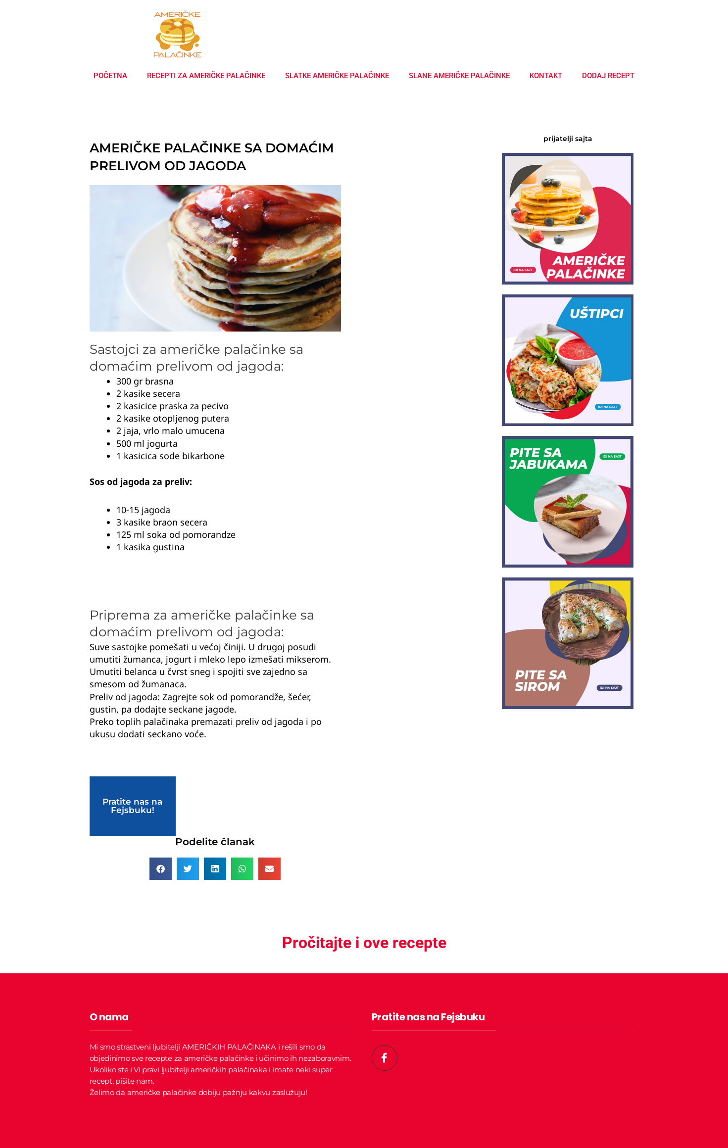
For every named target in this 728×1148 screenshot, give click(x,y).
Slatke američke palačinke (337, 75)
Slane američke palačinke (459, 75)
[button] (160, 869)
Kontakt (546, 75)
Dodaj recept (608, 75)
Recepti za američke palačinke (206, 75)
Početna (110, 75)
